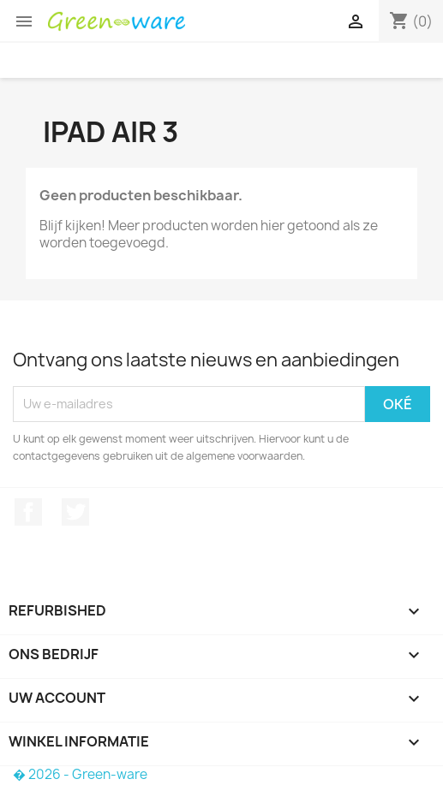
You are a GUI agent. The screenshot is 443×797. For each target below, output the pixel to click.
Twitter (75, 512)
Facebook (28, 512)
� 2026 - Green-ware (80, 774)
